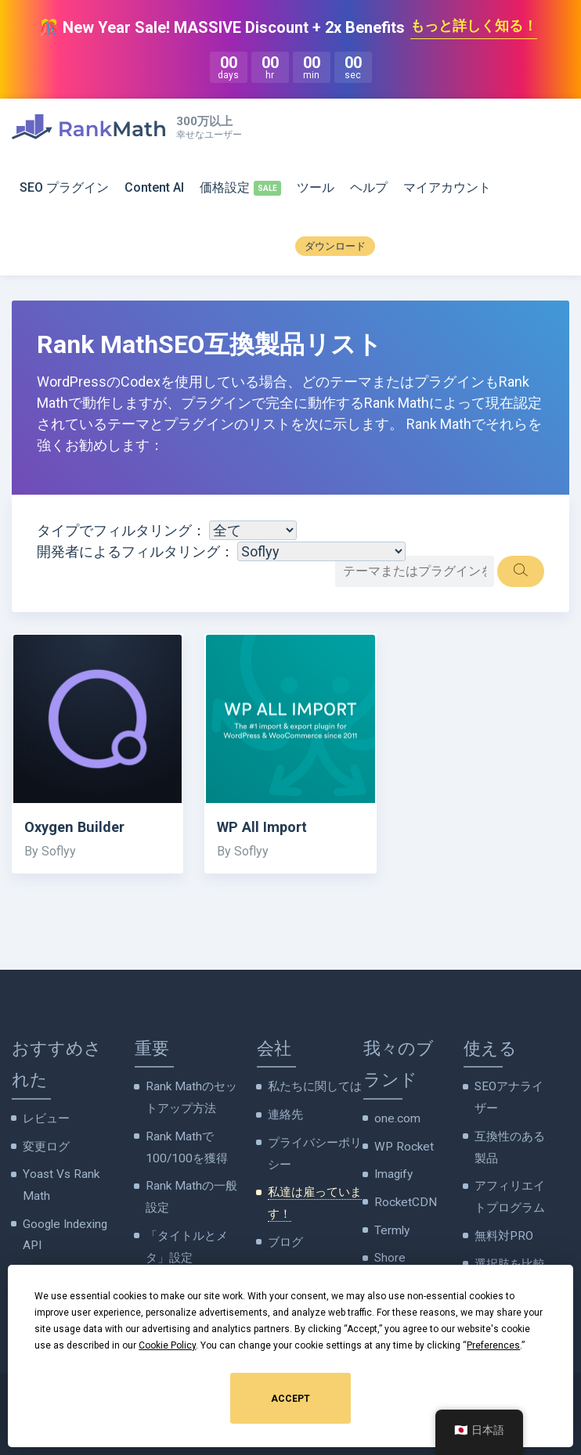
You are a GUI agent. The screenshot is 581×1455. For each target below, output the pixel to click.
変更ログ (45, 1146)
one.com (395, 1120)
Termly (391, 1224)
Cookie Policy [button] (167, 1345)
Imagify (393, 1171)
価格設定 (225, 188)
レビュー (45, 1120)
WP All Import (268, 828)
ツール (315, 188)
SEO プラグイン (64, 188)
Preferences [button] (493, 1345)
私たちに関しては (311, 1088)
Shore (389, 1250)
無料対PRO (502, 1225)
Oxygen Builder (80, 828)
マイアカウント (447, 188)
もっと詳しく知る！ (473, 27)
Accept (290, 1398)
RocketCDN (402, 1197)
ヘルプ (369, 188)
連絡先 (284, 1114)
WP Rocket (401, 1146)
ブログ (284, 1232)
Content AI (154, 188)
